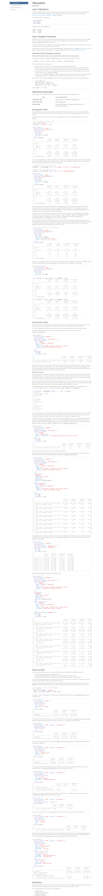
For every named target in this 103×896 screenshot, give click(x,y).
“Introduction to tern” (37, 14)
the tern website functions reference (76, 48)
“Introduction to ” (51, 14)
